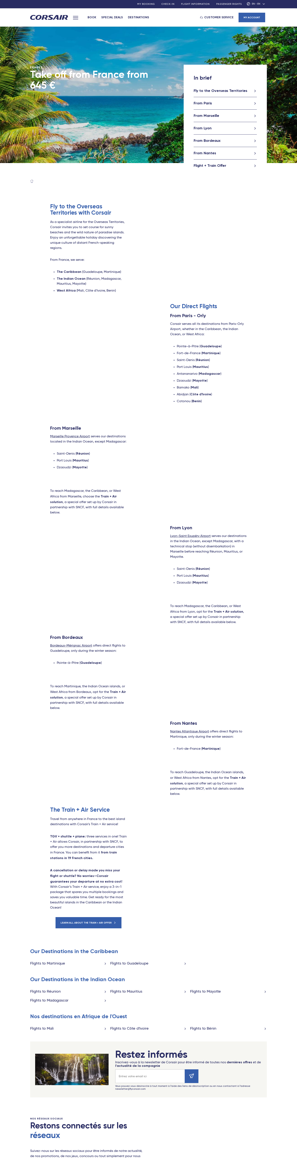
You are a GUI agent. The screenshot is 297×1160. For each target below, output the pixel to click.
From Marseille (206, 115)
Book (92, 17)
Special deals (112, 17)
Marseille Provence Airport (70, 436)
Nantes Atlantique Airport (189, 731)
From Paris (203, 103)
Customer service (219, 17)
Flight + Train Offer (210, 165)
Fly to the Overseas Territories (220, 90)
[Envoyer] (191, 1076)
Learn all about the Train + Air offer (86, 922)
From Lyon (203, 128)
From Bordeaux (207, 140)
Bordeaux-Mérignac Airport (71, 645)
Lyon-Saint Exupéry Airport (190, 536)
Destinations (138, 17)
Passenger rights (229, 4)
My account (252, 17)
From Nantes (205, 153)
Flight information (195, 4)
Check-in (167, 4)
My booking (146, 4)
